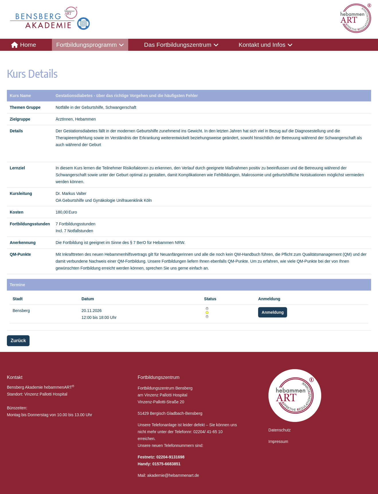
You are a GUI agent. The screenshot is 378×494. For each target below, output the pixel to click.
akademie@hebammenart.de (173, 475)
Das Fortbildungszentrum (177, 44)
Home (28, 44)
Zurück (18, 340)
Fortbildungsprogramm (86, 44)
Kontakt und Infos (262, 44)
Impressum (278, 441)
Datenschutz (279, 430)
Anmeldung (273, 312)
